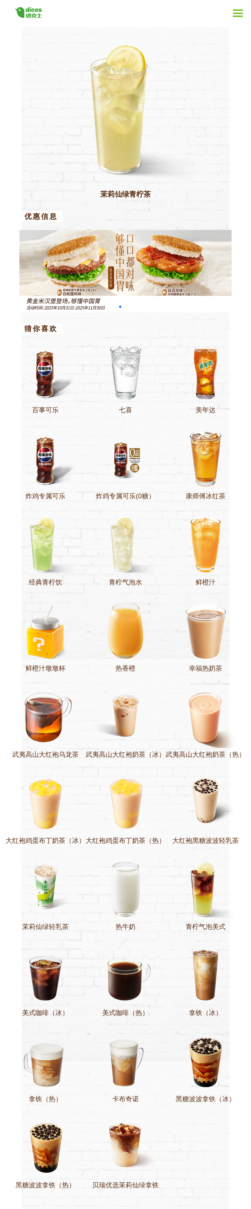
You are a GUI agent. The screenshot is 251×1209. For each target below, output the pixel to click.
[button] (120, 307)
